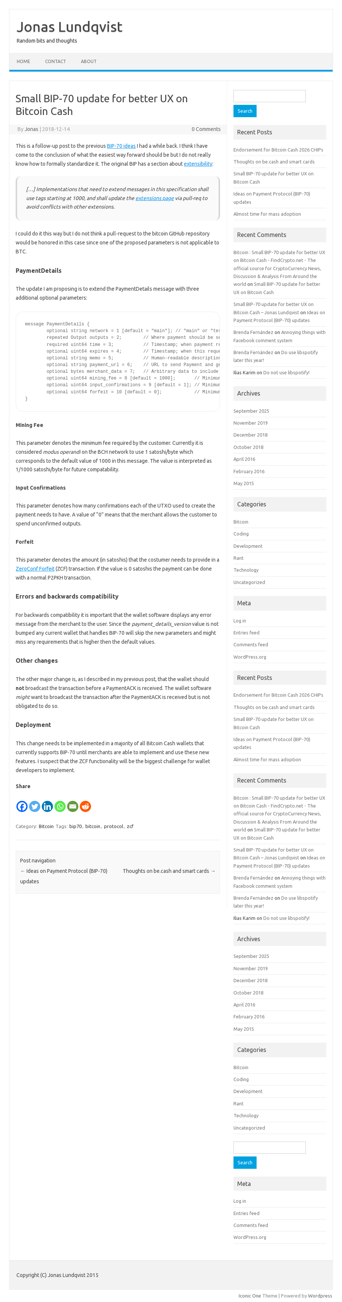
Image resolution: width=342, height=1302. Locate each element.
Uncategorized (249, 582)
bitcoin (92, 826)
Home (23, 61)
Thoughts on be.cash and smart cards (169, 871)
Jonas (31, 129)
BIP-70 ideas (121, 146)
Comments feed (250, 644)
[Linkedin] (47, 802)
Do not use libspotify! (286, 372)
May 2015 (243, 483)
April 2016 (244, 459)
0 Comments (206, 129)
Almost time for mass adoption (267, 213)
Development (248, 546)
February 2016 (248, 471)
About (89, 61)
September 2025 (251, 410)
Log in (239, 620)
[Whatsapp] (60, 802)
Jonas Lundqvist (69, 26)
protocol (113, 826)
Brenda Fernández (253, 332)
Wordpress (320, 1295)
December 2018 (250, 434)
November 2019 (250, 422)
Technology (245, 569)
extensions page (154, 198)
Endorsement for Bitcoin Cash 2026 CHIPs (278, 149)
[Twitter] (34, 802)
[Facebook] (22, 802)
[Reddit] (85, 802)
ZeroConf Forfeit (35, 569)
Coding (241, 533)
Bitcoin (46, 826)
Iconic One (250, 1295)
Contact (55, 61)
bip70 (75, 826)
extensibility (198, 164)
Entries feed (246, 632)
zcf (130, 826)
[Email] (72, 802)
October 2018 (248, 447)
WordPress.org (249, 656)
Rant (238, 558)
